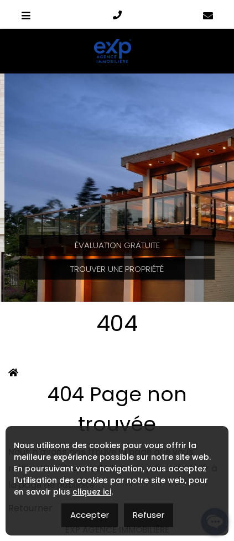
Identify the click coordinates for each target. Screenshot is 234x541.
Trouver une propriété (117, 269)
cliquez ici (91, 491)
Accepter (89, 515)
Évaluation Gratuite (117, 245)
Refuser (148, 515)
